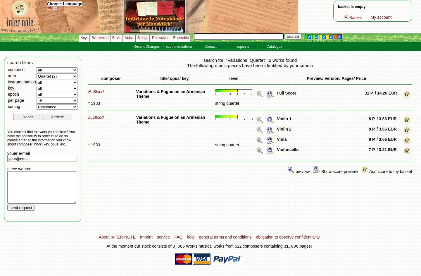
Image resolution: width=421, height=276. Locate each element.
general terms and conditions (225, 243)
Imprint (146, 243)
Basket (353, 17)
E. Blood (96, 91)
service (163, 243)
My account (381, 17)
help (190, 243)
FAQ (178, 243)
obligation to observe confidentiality (288, 243)
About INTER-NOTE (117, 243)
